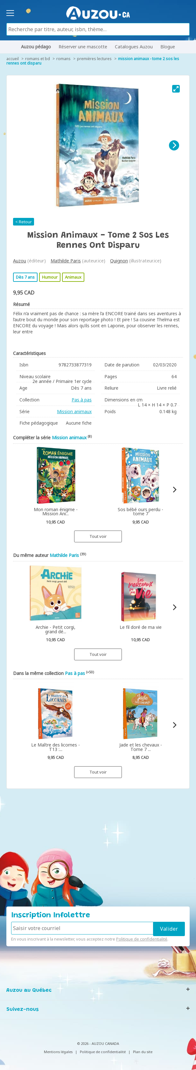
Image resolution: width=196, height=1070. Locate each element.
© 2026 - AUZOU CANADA (98, 1043)
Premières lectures (94, 58)
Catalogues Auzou (134, 47)
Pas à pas (82, 400)
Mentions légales (58, 1051)
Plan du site (142, 1051)
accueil (12, 58)
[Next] (174, 145)
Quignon (119, 261)
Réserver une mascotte (83, 47)
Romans (63, 58)
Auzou (19, 261)
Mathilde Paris (66, 261)
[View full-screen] (176, 89)
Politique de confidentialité (141, 939)
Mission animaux (74, 411)
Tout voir (98, 536)
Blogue (167, 47)
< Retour (23, 222)
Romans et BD (37, 58)
